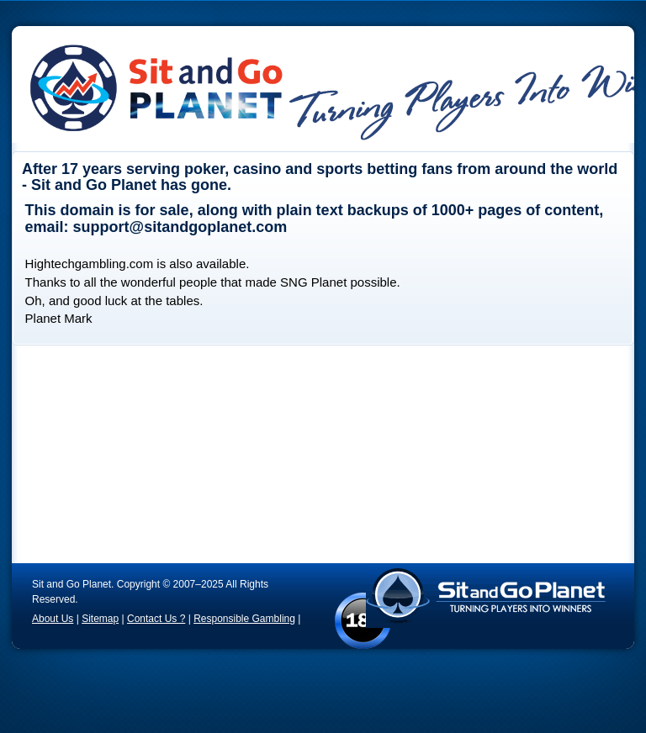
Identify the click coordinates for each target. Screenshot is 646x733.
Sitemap (100, 619)
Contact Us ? (156, 619)
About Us (52, 619)
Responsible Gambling (244, 619)
